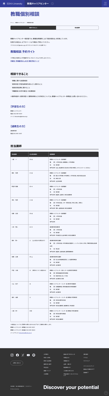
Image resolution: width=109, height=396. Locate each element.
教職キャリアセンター (20, 22)
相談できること (33, 27)
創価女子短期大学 (88, 369)
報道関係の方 (67, 367)
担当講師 (77, 27)
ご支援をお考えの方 (69, 370)
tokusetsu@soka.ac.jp (25, 333)
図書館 (85, 372)
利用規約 (12, 386)
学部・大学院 (47, 357)
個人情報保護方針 (20, 386)
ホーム (12, 22)
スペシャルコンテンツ (89, 366)
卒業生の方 (66, 357)
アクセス (86, 357)
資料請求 (86, 354)
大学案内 (46, 354)
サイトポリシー (29, 386)
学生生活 (46, 367)
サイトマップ (87, 361)
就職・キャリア (47, 370)
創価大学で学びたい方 (69, 354)
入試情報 (46, 374)
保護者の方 (66, 361)
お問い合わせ (17, 363)
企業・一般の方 (67, 364)
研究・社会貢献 (47, 361)
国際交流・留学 (47, 364)
